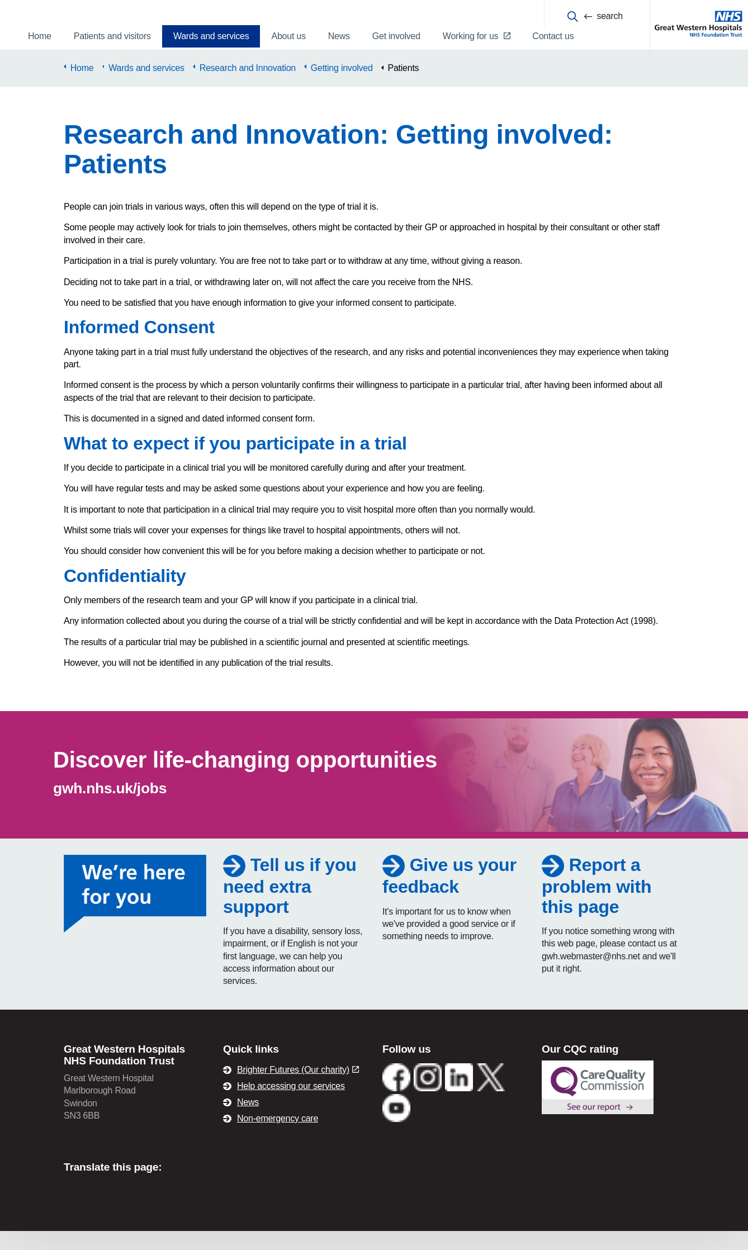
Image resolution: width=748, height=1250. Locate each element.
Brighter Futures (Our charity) (298, 1088)
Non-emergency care (277, 1137)
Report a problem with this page (596, 905)
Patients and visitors (112, 36)
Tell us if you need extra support (290, 905)
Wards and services (211, 36)
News (339, 36)
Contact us (553, 36)
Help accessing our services (291, 1105)
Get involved (396, 36)
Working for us (476, 36)
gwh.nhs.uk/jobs (110, 807)
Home (39, 36)
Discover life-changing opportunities (245, 779)
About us (288, 36)
